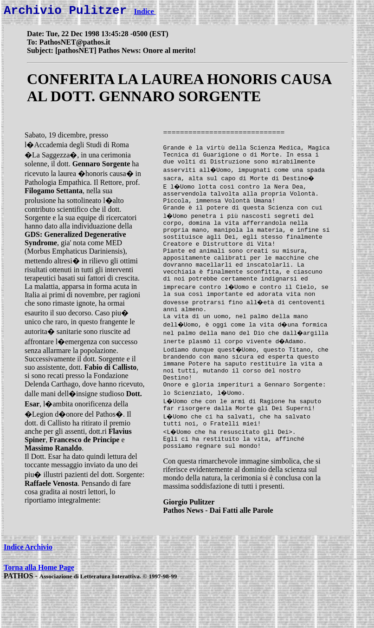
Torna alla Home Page (39, 608)
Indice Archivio (28, 587)
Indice (145, 14)
